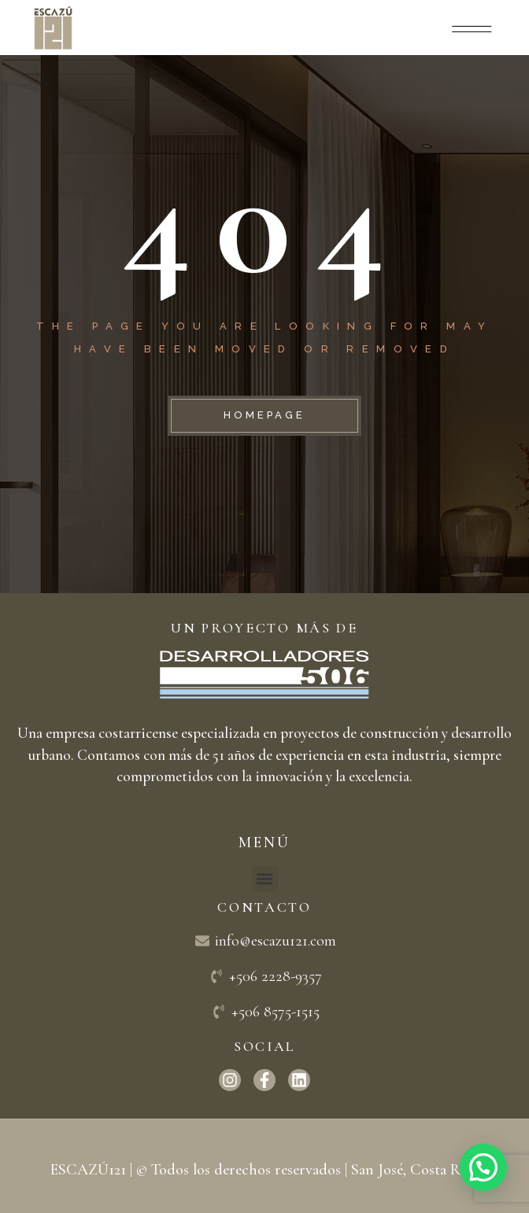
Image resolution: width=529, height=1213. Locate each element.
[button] (265, 879)
